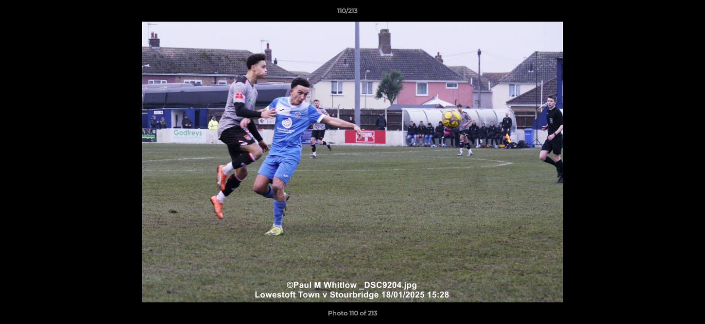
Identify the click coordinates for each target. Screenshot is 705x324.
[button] (667, 13)
